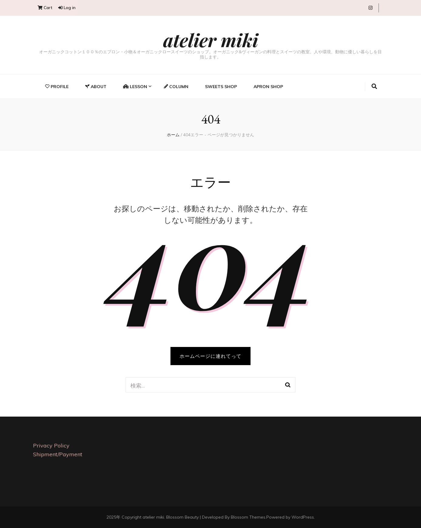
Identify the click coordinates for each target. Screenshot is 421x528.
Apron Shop (268, 86)
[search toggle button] (374, 86)
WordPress (302, 517)
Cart (45, 7)
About (95, 86)
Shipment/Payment (57, 454)
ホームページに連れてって (210, 356)
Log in (67, 7)
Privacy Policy (51, 445)
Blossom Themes (248, 517)
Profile (57, 86)
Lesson (135, 86)
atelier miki (210, 40)
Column (176, 86)
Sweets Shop (221, 86)
